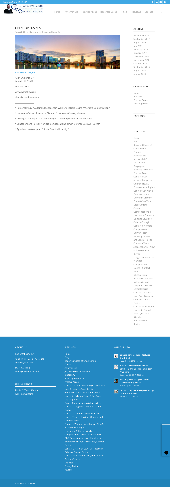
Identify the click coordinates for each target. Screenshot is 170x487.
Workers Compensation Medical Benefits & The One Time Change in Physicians (136, 368)
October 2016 (140, 63)
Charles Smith (56, 32)
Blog (135, 141)
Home (136, 138)
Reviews (137, 324)
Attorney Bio (139, 155)
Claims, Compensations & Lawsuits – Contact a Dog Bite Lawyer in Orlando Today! (143, 215)
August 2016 (139, 70)
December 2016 (141, 56)
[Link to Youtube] (160, 2)
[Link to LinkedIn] (156, 2)
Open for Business (28, 28)
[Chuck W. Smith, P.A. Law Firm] (23, 12)
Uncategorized (140, 103)
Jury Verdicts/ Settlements (77, 371)
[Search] (161, 12)
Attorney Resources (143, 169)
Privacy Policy (140, 320)
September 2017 (141, 39)
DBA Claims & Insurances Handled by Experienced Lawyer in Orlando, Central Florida (143, 282)
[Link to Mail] (165, 2)
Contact (137, 152)
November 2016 (141, 60)
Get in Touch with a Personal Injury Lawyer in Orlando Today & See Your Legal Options (143, 197)
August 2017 (139, 42)
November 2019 (141, 35)
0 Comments (34, 32)
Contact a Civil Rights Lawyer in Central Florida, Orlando (143, 310)
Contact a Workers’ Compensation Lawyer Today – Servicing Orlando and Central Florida (142, 232)
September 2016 (141, 67)
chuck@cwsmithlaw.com (27, 371)
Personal (137, 96)
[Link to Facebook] (152, 2)
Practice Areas (140, 100)
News (44, 32)
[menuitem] (57, 12)
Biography (138, 166)
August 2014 (139, 74)
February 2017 (140, 49)
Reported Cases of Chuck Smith (80, 360)
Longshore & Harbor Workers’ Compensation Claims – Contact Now (143, 264)
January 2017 (139, 52)
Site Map (137, 317)
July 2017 (137, 46)
